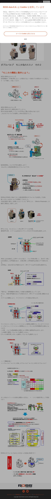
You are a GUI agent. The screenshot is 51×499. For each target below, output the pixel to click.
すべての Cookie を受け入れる (25, 33)
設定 (25, 39)
